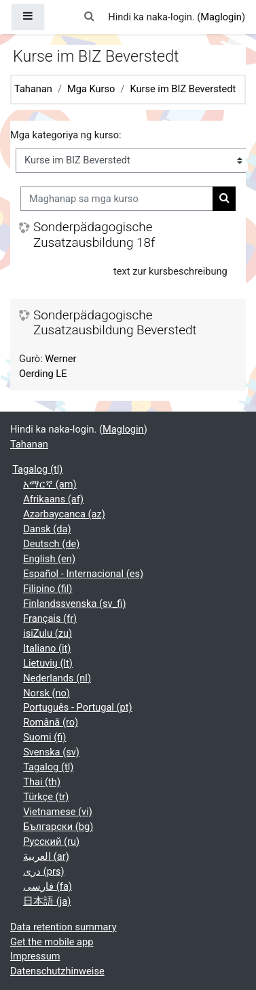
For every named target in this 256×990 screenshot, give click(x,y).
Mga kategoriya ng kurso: (66, 135)
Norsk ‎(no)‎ (46, 693)
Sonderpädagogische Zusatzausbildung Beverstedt (115, 323)
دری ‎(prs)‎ (43, 871)
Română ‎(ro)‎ (50, 722)
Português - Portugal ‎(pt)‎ (77, 707)
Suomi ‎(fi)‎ (44, 737)
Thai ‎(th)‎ (41, 782)
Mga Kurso (91, 89)
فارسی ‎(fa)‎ (47, 886)
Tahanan (33, 89)
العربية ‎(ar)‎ (46, 856)
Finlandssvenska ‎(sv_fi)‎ (74, 603)
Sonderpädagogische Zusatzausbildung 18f (94, 235)
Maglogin (221, 17)
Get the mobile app (51, 942)
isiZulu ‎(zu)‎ (47, 633)
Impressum (35, 956)
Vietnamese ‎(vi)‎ (57, 812)
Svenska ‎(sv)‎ (51, 752)
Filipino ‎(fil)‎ (47, 588)
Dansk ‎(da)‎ (47, 529)
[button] (88, 17)
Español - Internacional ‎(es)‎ (83, 574)
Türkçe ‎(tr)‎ (46, 797)
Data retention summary (63, 927)
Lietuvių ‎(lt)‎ (48, 663)
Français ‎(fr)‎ (50, 618)
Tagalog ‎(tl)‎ (37, 469)
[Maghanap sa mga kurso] (116, 198)
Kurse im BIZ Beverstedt (183, 89)
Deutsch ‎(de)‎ (51, 544)
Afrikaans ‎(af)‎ (53, 499)
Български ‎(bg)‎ (58, 826)
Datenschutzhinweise (57, 971)
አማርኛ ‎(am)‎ (49, 484)
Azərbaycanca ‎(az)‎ (64, 514)
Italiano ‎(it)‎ (47, 648)
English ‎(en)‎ (49, 559)
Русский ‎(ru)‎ (51, 841)
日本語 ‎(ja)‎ (47, 901)
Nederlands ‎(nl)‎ (57, 678)
